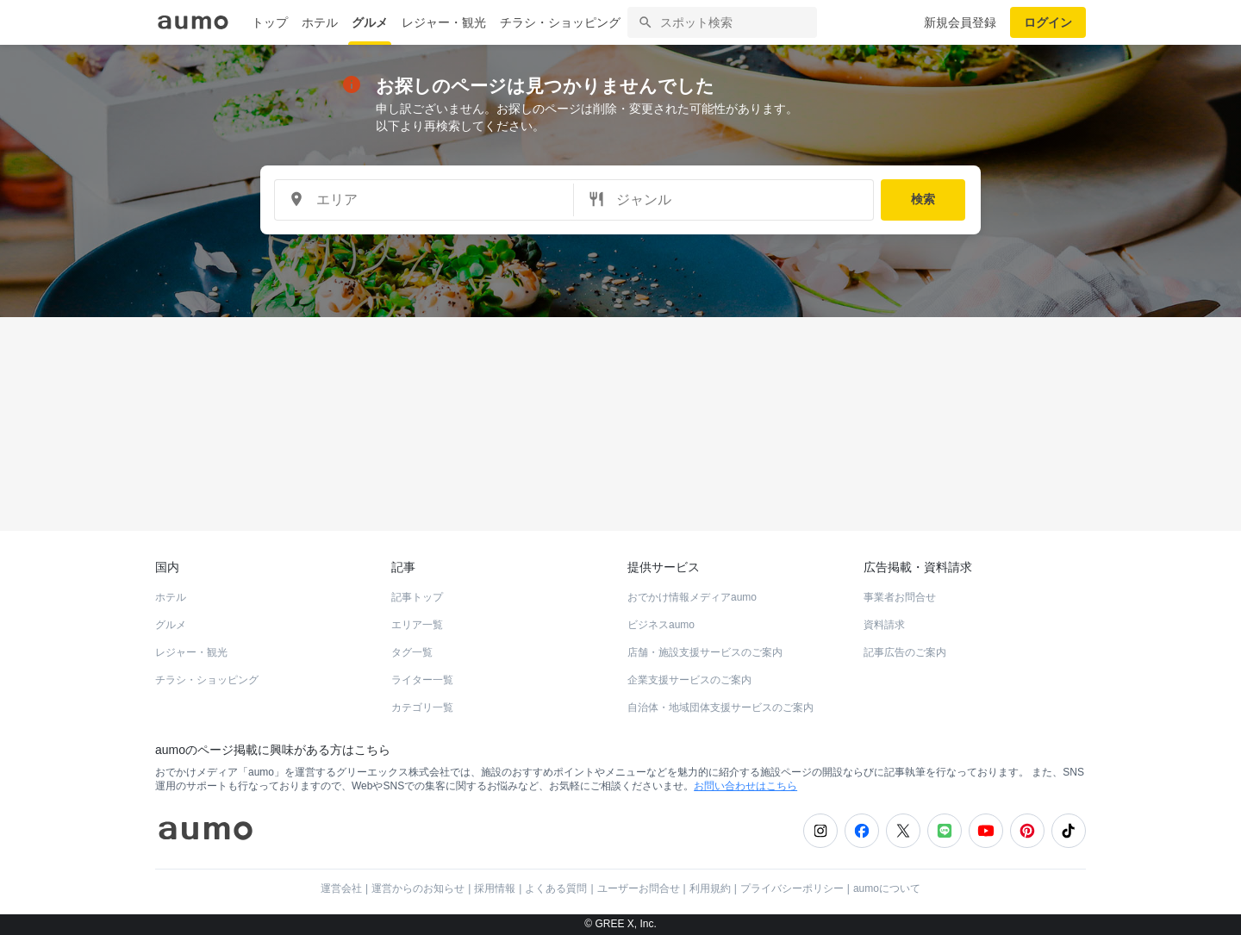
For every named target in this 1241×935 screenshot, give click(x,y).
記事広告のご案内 (905, 652)
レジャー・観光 (444, 22)
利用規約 (710, 888)
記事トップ (417, 597)
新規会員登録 (960, 22)
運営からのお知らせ (418, 888)
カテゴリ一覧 (422, 707)
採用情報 (494, 888)
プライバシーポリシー (792, 888)
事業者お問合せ (900, 597)
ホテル (320, 22)
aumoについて (886, 888)
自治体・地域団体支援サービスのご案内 (720, 707)
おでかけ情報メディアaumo (692, 597)
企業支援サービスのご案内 (689, 680)
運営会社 (341, 888)
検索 (923, 199)
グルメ (370, 22)
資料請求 (884, 625)
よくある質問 (556, 888)
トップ (270, 22)
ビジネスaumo (661, 625)
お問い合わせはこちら (745, 786)
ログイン (1048, 22)
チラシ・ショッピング (560, 22)
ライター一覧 (422, 680)
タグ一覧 (412, 652)
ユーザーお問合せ (638, 888)
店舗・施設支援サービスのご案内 (705, 652)
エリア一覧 (417, 625)
